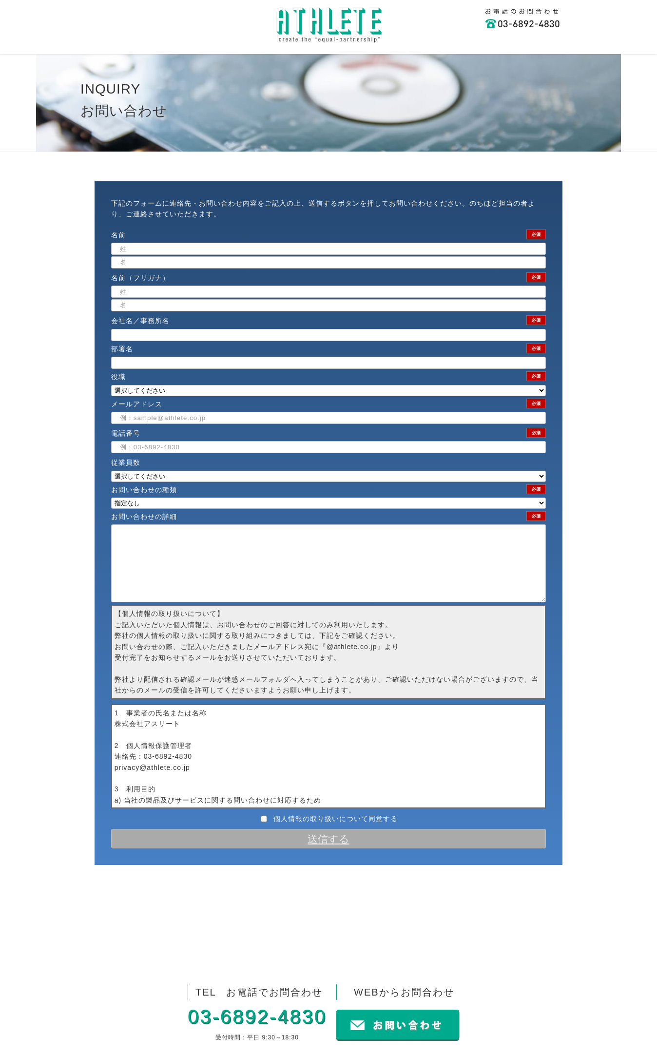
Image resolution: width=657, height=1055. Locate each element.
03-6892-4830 (257, 1016)
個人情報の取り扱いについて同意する (335, 833)
